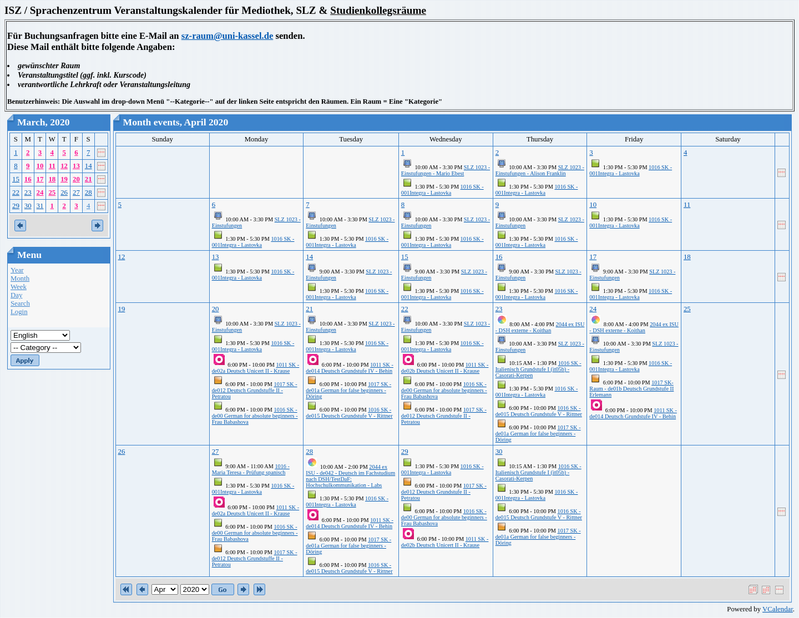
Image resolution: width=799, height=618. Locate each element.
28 (88, 192)
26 (64, 192)
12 (64, 166)
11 (52, 166)
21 (88, 179)
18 (51, 179)
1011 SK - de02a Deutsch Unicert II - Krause (256, 368)
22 (15, 192)
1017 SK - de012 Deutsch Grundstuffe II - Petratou (254, 390)
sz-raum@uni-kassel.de (227, 36)
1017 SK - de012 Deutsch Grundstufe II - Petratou (444, 416)
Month (20, 278)
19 (64, 179)
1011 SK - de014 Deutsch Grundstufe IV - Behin (349, 368)
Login (19, 312)
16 (28, 179)
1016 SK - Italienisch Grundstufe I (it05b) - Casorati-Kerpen (538, 369)
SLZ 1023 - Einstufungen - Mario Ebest (445, 170)
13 (76, 166)
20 (76, 179)
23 (28, 192)
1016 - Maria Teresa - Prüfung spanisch (251, 469)
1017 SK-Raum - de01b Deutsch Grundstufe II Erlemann (631, 388)
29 (15, 206)
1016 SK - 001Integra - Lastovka (442, 190)
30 (28, 206)
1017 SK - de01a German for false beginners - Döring (348, 390)
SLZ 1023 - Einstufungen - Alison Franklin (539, 170)
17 (40, 179)
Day (16, 295)
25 (51, 192)
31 (40, 206)
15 (15, 179)
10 (40, 166)
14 (88, 166)
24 (40, 192)
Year (17, 270)
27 (76, 192)
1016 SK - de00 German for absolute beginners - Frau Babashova (255, 416)
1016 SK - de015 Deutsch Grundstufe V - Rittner (349, 413)
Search (20, 303)
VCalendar (777, 609)
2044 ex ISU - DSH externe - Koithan (540, 327)
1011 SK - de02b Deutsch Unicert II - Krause (445, 368)
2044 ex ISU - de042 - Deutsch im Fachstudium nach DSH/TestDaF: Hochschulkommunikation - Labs (350, 476)
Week (19, 287)
